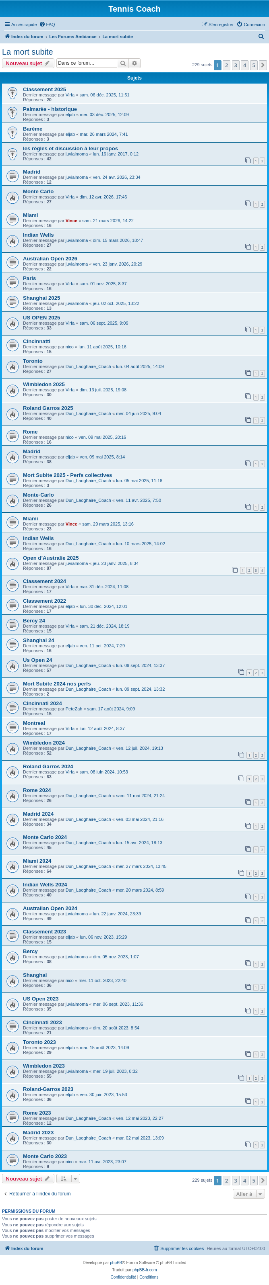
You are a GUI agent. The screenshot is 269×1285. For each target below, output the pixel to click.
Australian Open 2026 (50, 259)
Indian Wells (38, 235)
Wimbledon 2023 (44, 1066)
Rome (30, 432)
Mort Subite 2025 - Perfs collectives (67, 475)
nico (70, 346)
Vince (71, 220)
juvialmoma (77, 153)
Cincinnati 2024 (42, 703)
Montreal (34, 723)
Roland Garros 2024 (48, 766)
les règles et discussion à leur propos (70, 148)
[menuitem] (47, 24)
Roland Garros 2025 (48, 408)
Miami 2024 (37, 861)
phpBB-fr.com (144, 1270)
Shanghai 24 (38, 640)
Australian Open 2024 (50, 908)
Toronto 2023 (39, 1042)
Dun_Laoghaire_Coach (88, 366)
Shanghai (35, 975)
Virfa (70, 94)
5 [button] (253, 65)
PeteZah (74, 708)
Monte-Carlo (38, 495)
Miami (30, 215)
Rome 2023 (37, 1113)
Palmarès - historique (50, 109)
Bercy (30, 951)
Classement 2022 (44, 601)
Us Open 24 (37, 660)
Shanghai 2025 (41, 298)
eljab (70, 114)
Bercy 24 (34, 621)
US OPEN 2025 (41, 318)
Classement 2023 (44, 932)
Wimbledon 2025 (44, 384)
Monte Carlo (38, 191)
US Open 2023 (41, 999)
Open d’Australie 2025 (51, 558)
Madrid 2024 (38, 814)
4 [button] (244, 65)
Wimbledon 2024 (44, 743)
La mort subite (27, 51)
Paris (29, 278)
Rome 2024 (37, 790)
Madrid (31, 172)
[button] (263, 65)
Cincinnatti (36, 341)
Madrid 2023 (38, 1132)
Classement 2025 (44, 89)
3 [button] (235, 65)
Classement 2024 (44, 581)
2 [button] (226, 65)
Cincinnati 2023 (42, 1022)
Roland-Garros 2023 (48, 1089)
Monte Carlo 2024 (45, 837)
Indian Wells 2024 (45, 885)
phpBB (116, 1262)
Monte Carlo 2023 (45, 1156)
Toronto (33, 361)
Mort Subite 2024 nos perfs (57, 684)
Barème (32, 129)
